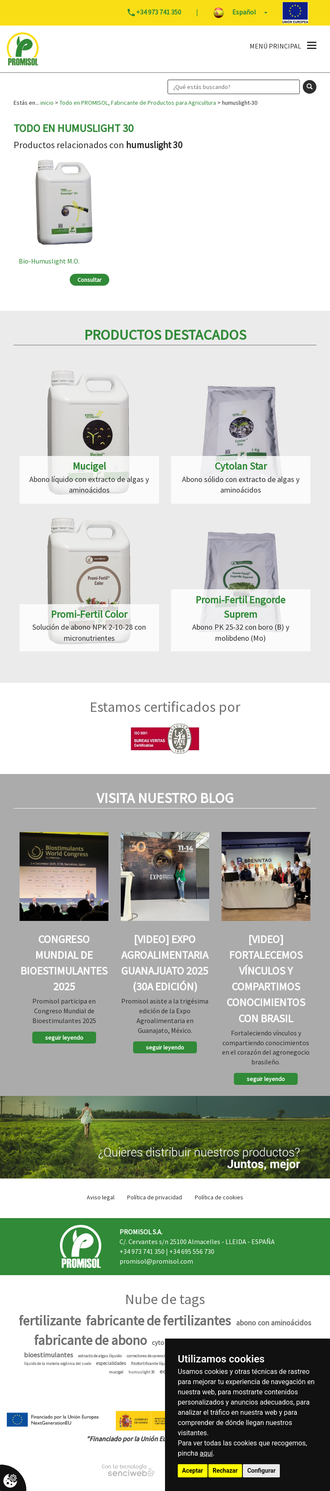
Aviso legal (100, 1197)
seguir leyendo (64, 1037)
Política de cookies (219, 1197)
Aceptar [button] (192, 1470)
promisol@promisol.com (156, 1261)
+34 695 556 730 (191, 1251)
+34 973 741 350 (142, 1251)
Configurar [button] (261, 1470)
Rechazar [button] (225, 1470)
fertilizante (50, 1320)
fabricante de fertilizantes (158, 1320)
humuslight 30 (141, 1372)
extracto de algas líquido (100, 1356)
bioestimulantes (48, 1355)
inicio (47, 102)
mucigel (116, 1372)
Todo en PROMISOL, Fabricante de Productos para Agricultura (138, 102)
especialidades (111, 1363)
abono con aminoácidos (273, 1323)
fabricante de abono (90, 1340)
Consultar (89, 280)
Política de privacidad (154, 1197)
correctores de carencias (148, 1356)
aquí (206, 1453)
